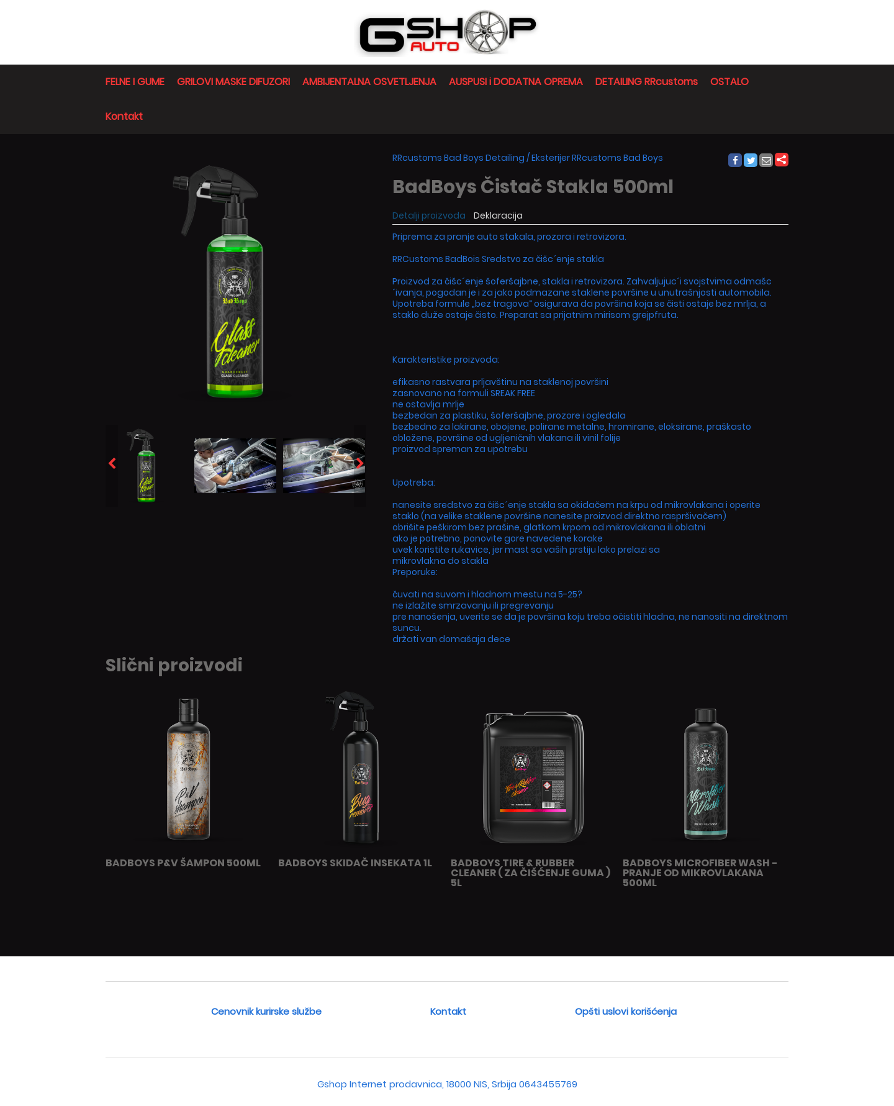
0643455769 (548, 1083)
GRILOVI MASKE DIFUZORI (233, 82)
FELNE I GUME (135, 82)
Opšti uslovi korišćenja (626, 1011)
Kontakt (124, 116)
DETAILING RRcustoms (646, 82)
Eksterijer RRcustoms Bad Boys (597, 158)
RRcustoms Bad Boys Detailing (458, 158)
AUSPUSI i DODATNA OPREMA (516, 82)
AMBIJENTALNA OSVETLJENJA (369, 82)
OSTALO (729, 82)
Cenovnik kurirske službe (266, 1011)
